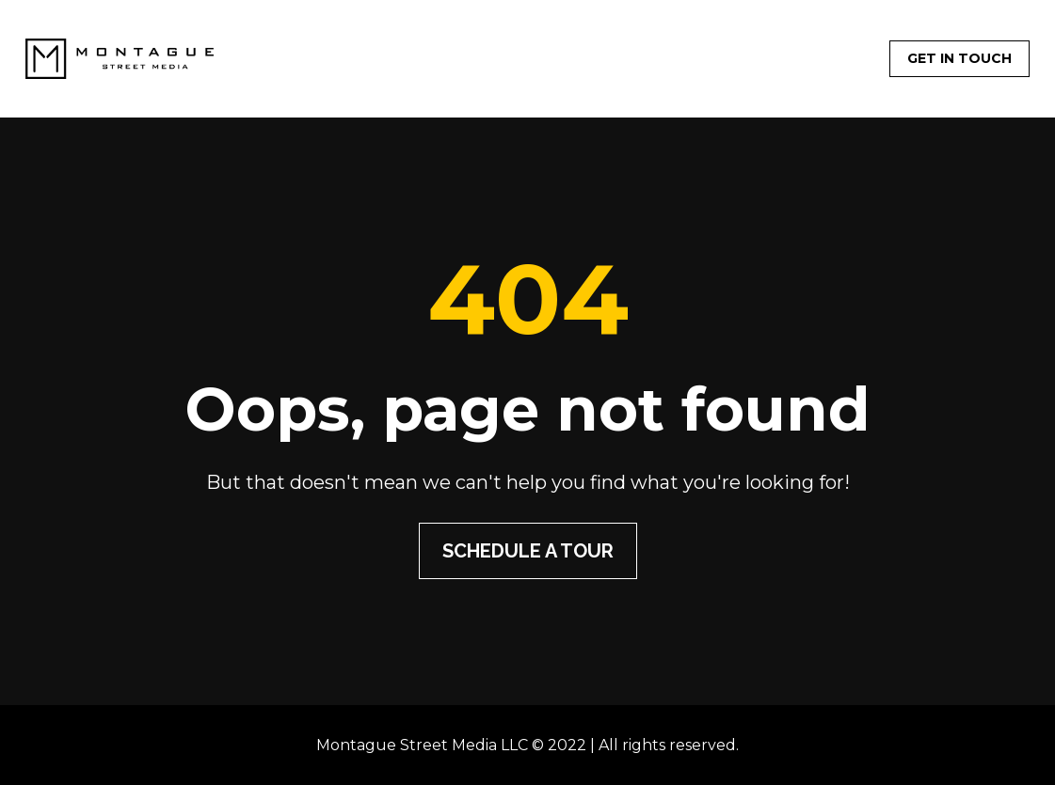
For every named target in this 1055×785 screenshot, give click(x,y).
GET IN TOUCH (959, 58)
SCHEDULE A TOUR (528, 551)
